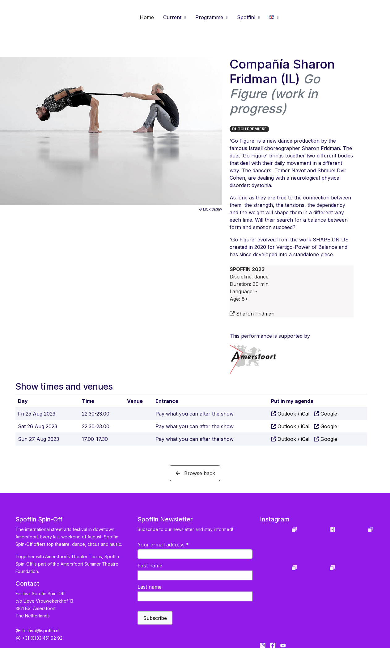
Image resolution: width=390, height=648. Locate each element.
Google (328, 414)
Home (147, 17)
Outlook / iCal (293, 414)
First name (150, 565)
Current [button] (172, 17)
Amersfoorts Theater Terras (73, 556)
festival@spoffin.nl (40, 630)
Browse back (195, 473)
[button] (274, 17)
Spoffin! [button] (246, 17)
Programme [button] (209, 17)
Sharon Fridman (255, 314)
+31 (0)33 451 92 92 (42, 638)
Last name (150, 587)
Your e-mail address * (163, 544)
